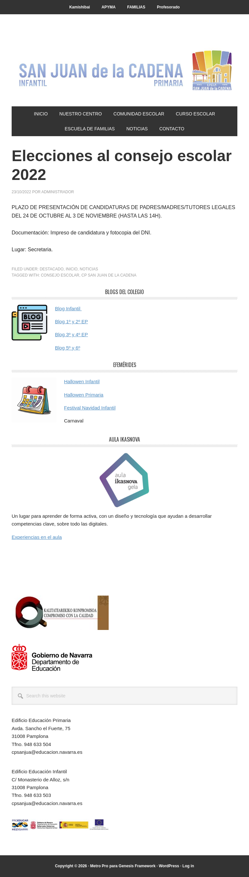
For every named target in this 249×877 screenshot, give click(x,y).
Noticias (89, 269)
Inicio (72, 269)
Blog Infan (66, 308)
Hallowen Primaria (83, 394)
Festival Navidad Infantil (89, 407)
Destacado (52, 269)
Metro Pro (99, 866)
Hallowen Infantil (82, 381)
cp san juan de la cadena (108, 275)
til (79, 308)
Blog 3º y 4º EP (71, 334)
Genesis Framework (137, 866)
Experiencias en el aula (37, 537)
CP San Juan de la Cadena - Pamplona (124, 68)
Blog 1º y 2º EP (71, 321)
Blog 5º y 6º (67, 347)
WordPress (169, 866)
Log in (188, 866)
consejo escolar (60, 275)
